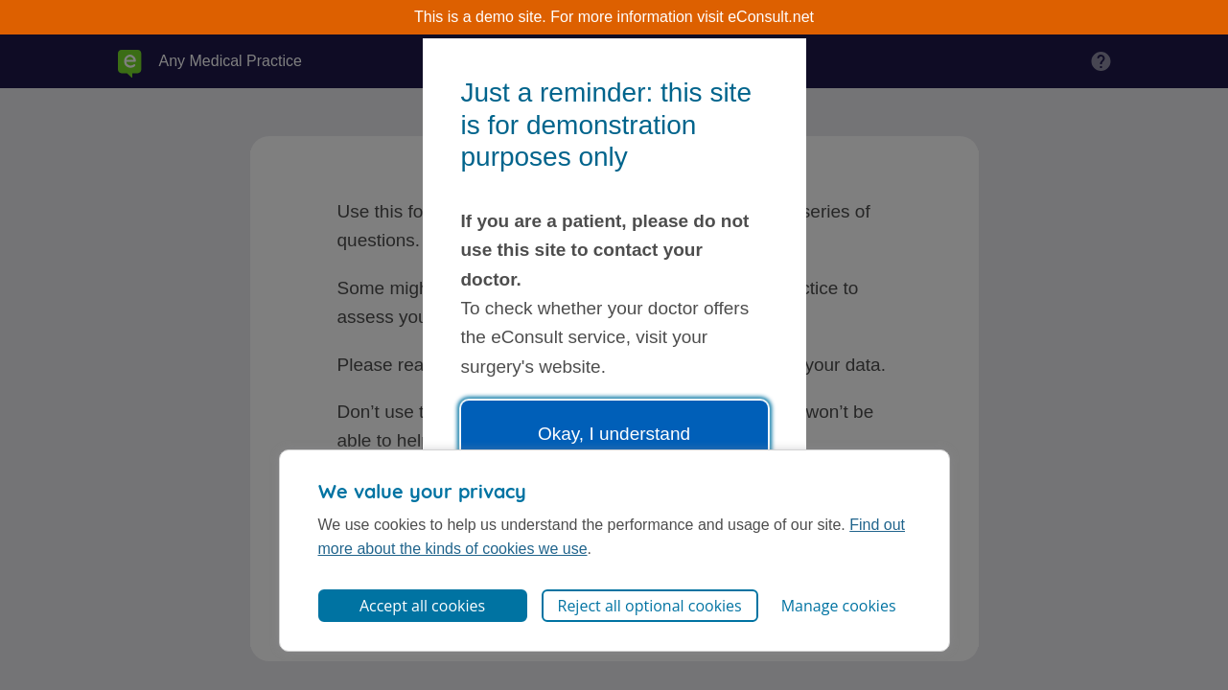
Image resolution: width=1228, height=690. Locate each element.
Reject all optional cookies (650, 605)
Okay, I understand (614, 434)
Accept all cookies (422, 605)
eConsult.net (771, 17)
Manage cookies (838, 605)
